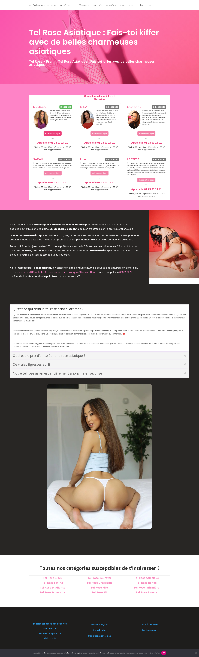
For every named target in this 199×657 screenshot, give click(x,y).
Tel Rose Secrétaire (52, 592)
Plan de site (99, 630)
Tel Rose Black (52, 578)
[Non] (195, 653)
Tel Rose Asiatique (146, 578)
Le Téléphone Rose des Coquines (43, 5)
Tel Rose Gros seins (99, 582)
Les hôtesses (65, 5)
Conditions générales (99, 635)
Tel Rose (35, 61)
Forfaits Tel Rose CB (127, 5)
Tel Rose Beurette (99, 578)
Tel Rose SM (99, 592)
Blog (141, 5)
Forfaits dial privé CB (50, 633)
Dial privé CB (110, 5)
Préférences (82, 5)
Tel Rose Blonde (146, 592)
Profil (50, 61)
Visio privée (97, 5)
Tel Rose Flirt (99, 587)
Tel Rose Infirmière (146, 587)
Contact (149, 5)
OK (163, 653)
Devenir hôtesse (149, 624)
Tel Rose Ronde (146, 582)
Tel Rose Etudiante (52, 587)
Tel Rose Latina (52, 582)
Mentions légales (99, 624)
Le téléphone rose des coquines (50, 623)
